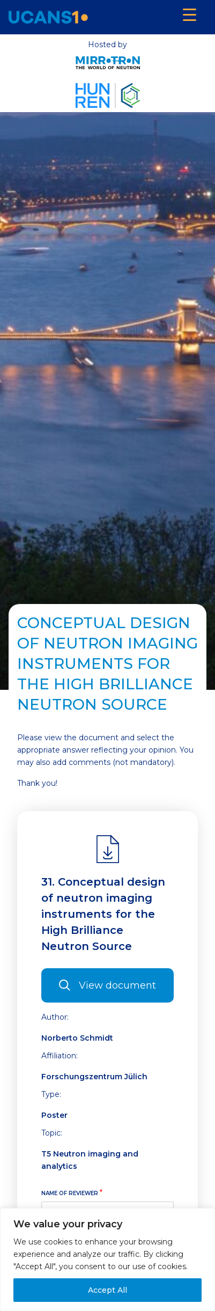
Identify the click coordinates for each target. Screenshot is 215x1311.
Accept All (107, 1290)
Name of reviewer (71, 1192)
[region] (107, 1259)
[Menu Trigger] (189, 15)
